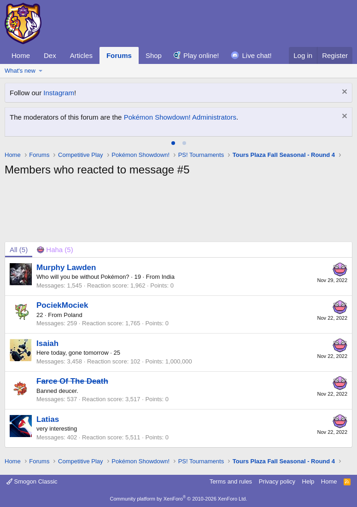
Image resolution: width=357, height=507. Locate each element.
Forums (119, 55)
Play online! (201, 55)
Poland (73, 314)
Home (21, 55)
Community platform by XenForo (178, 498)
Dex (50, 55)
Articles (81, 55)
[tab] (173, 143)
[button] (41, 71)
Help (308, 481)
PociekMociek (62, 305)
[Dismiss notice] (343, 93)
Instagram (58, 93)
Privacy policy (277, 481)
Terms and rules (231, 481)
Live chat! (257, 55)
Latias (47, 419)
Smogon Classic (32, 481)
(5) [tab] (19, 250)
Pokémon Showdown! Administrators (180, 117)
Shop (154, 55)
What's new (20, 70)
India (168, 276)
